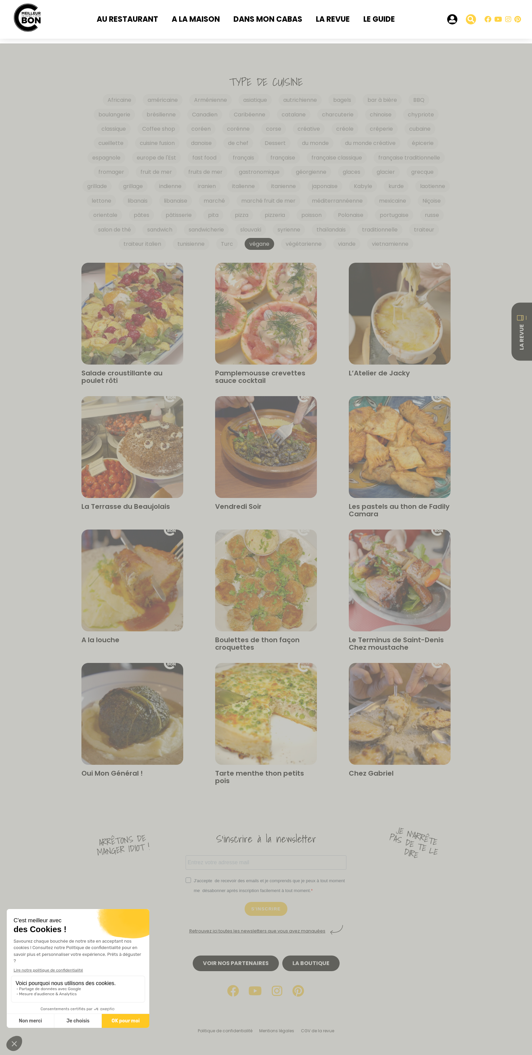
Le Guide (379, 19)
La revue (333, 19)
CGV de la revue (317, 1031)
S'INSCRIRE (266, 908)
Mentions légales (276, 1031)
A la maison (196, 19)
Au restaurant (127, 19)
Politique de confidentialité (225, 1031)
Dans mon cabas (267, 19)
